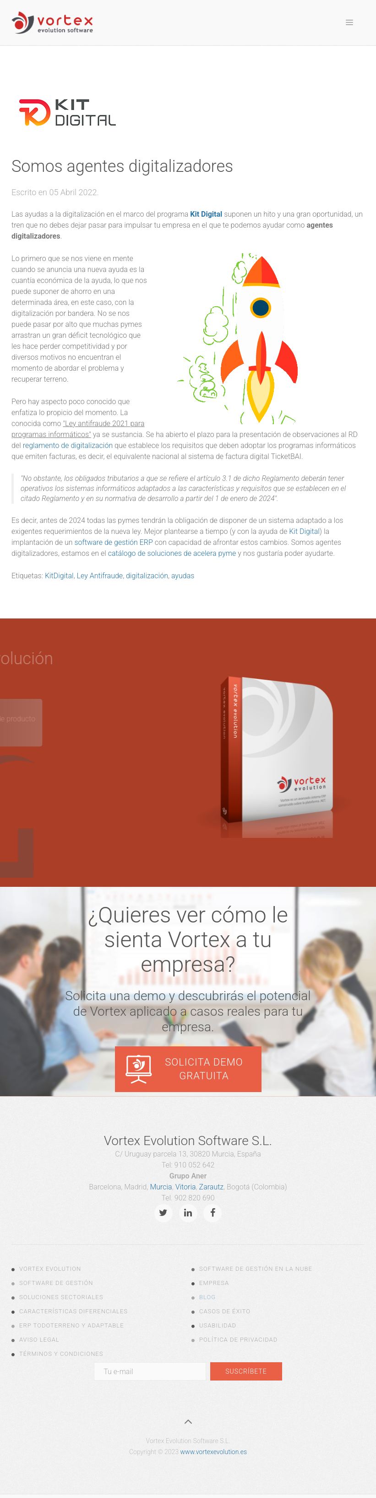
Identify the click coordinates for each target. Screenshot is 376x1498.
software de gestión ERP (113, 542)
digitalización (147, 575)
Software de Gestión (56, 1282)
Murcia (161, 1187)
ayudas (182, 575)
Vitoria (185, 1187)
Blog (207, 1297)
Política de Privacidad (238, 1339)
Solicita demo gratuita (204, 1069)
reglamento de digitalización (68, 445)
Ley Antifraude (100, 575)
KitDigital (59, 575)
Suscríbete (246, 1371)
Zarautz (211, 1187)
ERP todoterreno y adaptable (71, 1325)
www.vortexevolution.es (213, 1451)
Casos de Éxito (225, 1311)
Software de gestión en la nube (255, 1268)
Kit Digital (206, 214)
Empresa (214, 1282)
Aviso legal (39, 1339)
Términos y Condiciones (61, 1353)
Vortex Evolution (50, 1268)
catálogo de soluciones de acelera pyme (172, 553)
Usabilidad (217, 1325)
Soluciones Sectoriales (61, 1297)
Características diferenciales (73, 1311)
